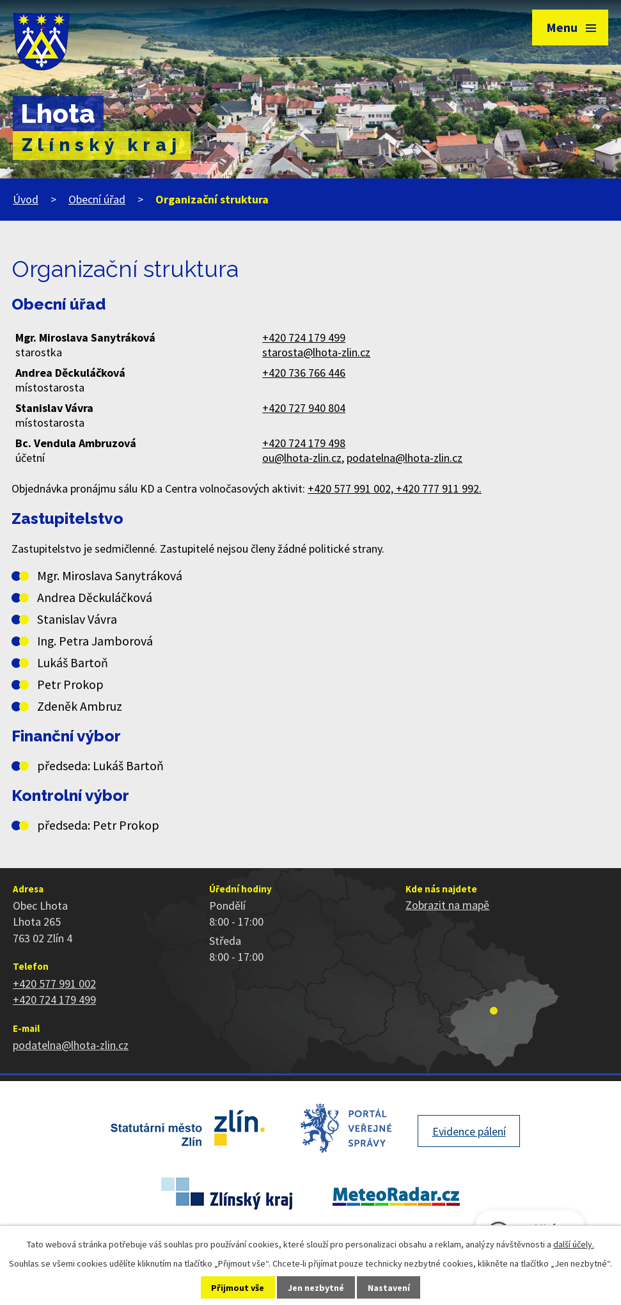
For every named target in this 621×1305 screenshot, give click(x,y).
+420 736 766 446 (303, 372)
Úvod (25, 199)
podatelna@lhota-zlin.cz (404, 457)
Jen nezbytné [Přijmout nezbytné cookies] (316, 1287)
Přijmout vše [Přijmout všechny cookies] (237, 1287)
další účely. (573, 1244)
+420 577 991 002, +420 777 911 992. (395, 488)
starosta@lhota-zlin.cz (316, 352)
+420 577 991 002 (54, 983)
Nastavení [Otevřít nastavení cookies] (389, 1287)
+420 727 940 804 (303, 407)
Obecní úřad (96, 199)
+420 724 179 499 (303, 337)
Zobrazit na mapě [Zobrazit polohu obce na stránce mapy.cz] (447, 905)
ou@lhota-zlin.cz (302, 457)
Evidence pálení (469, 1131)
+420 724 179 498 (303, 443)
